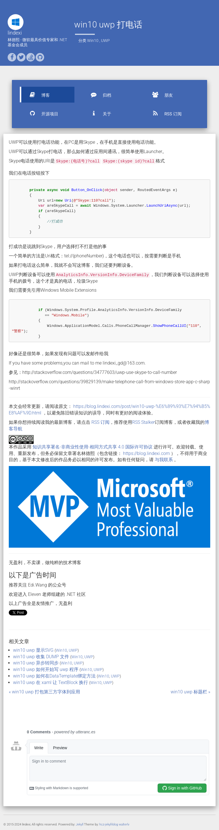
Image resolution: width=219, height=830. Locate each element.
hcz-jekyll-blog (108, 824)
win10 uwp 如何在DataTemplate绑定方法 (54, 676)
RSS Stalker (143, 422)
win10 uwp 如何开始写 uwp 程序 (45, 669)
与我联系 (164, 459)
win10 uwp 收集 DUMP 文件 (41, 656)
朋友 (160, 95)
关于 (98, 113)
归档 (98, 95)
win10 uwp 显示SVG (33, 650)
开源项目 (41, 113)
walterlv (124, 824)
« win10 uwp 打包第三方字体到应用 (44, 692)
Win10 (92, 40)
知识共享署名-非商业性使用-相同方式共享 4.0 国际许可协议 (93, 447)
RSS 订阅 (164, 113)
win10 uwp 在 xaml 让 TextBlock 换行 (50, 682)
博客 (37, 95)
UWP (105, 40)
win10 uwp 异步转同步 (36, 663)
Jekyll (79, 824)
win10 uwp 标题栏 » (190, 692)
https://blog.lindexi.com (146, 453)
